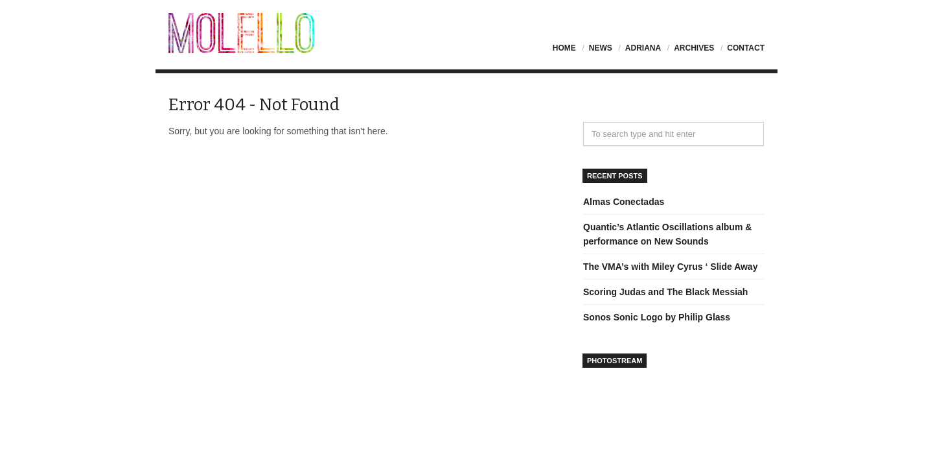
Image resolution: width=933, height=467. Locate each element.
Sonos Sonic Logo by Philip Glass (656, 317)
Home (564, 48)
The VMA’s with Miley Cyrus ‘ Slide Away (670, 266)
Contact (746, 48)
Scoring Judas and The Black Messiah (665, 292)
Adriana (643, 48)
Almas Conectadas (623, 202)
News (600, 48)
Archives (694, 48)
